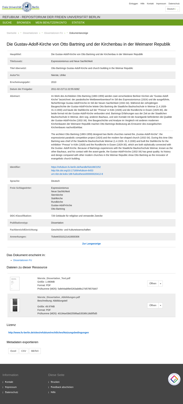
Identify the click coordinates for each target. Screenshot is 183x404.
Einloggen (133, 3)
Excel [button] (13, 351)
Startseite (11, 33)
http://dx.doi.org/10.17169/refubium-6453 (72, 170)
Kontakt (150, 3)
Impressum (161, 3)
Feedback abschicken (62, 387)
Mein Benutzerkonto (51, 22)
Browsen (24, 22)
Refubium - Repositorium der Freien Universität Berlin (51, 17)
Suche (7, 22)
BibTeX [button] (35, 351)
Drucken (55, 382)
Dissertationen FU (53, 33)
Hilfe (142, 3)
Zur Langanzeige (91, 243)
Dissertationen (30, 33)
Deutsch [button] (172, 9)
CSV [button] (23, 351)
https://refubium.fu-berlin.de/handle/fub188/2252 (76, 167)
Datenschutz (174, 3)
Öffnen (152, 283)
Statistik (78, 22)
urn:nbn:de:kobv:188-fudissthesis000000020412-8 (77, 174)
